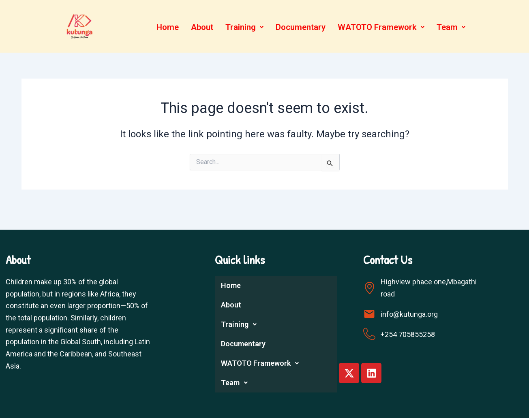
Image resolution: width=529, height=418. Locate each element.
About (200, 27)
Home (165, 27)
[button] (243, 27)
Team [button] (453, 27)
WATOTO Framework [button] (382, 27)
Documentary (300, 27)
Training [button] (243, 27)
